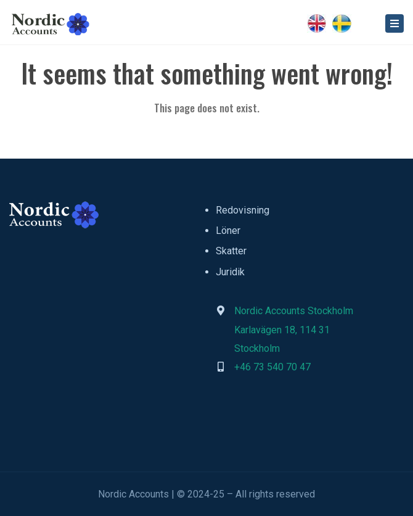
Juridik (230, 272)
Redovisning (242, 210)
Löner (228, 230)
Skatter (231, 251)
